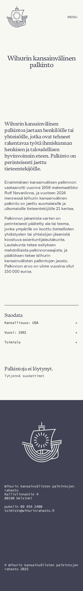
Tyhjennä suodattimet (24, 376)
